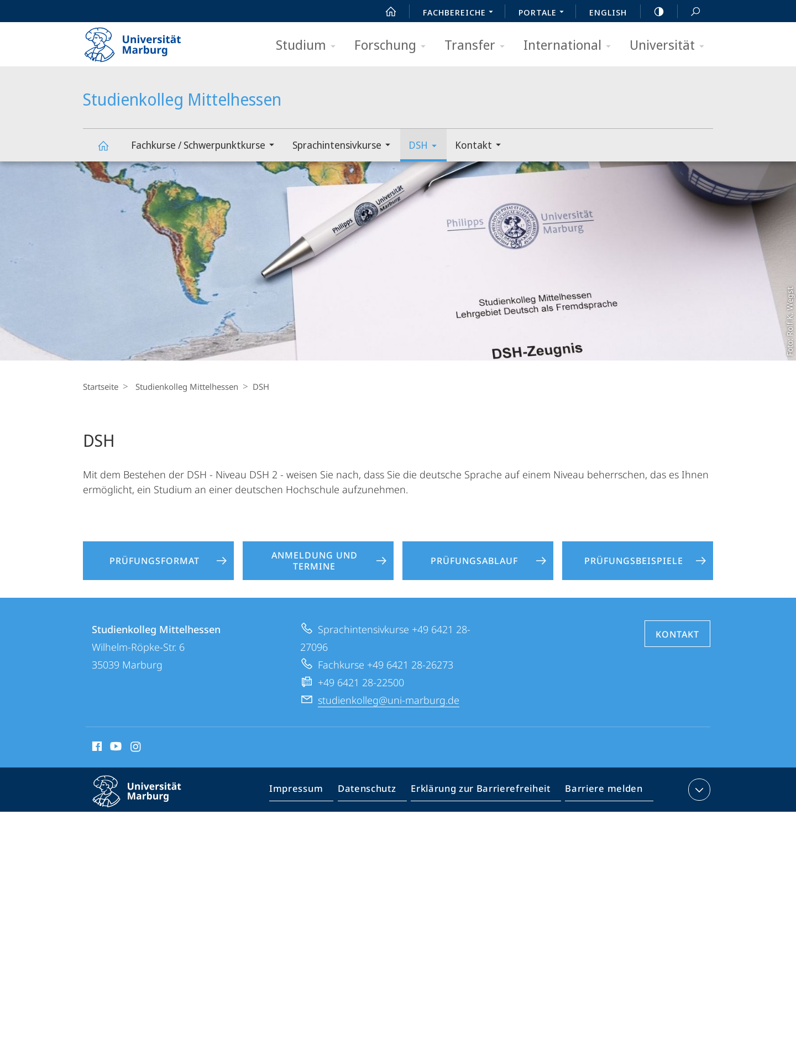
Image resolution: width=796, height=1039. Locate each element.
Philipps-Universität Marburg (146, 800)
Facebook (96, 748)
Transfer (478, 45)
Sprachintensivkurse (344, 146)
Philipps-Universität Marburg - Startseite (142, 41)
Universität (670, 45)
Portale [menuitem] (544, 13)
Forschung (393, 45)
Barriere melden (600, 791)
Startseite (100, 386)
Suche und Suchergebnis (689, 12)
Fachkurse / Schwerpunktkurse (206, 146)
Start (385, 12)
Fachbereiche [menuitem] (461, 13)
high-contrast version (653, 12)
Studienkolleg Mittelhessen (109, 150)
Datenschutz (376, 791)
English (608, 12)
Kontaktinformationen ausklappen (698, 789)
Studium (309, 45)
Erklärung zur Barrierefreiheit (484, 791)
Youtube (115, 748)
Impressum (308, 791)
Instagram (136, 748)
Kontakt (481, 146)
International (570, 45)
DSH (426, 146)
